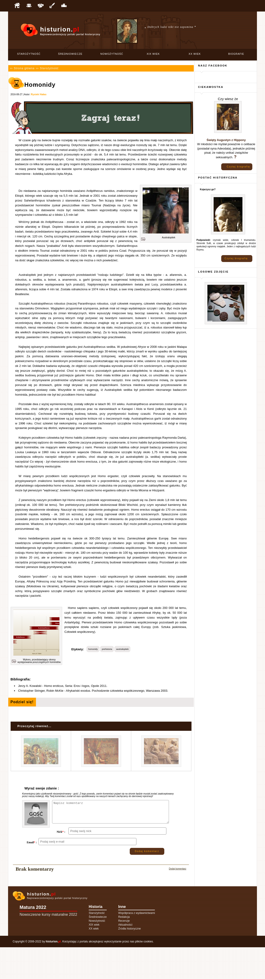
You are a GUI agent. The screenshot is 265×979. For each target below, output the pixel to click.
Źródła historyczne (129, 960)
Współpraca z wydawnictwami (136, 944)
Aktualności (125, 956)
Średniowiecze (70, 53)
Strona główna (24, 68)
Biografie (236, 53)
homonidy (93, 649)
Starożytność (29, 53)
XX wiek (195, 53)
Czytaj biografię (238, 166)
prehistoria (107, 649)
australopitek (122, 649)
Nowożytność (111, 53)
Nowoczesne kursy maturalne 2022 (48, 946)
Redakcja (124, 948)
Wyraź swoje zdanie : (41, 788)
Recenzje (124, 952)
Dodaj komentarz (147, 883)
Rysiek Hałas (39, 94)
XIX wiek (153, 53)
